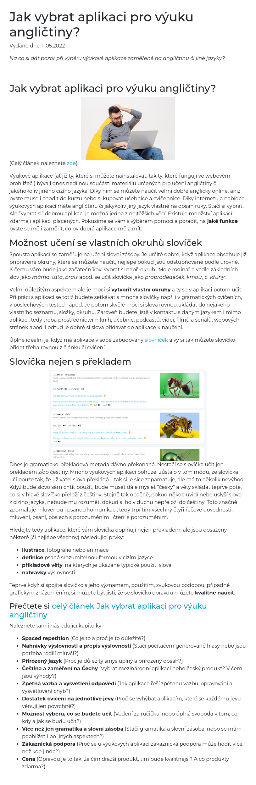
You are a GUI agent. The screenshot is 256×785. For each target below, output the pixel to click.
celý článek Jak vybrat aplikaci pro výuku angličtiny (108, 610)
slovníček (156, 340)
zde (71, 163)
